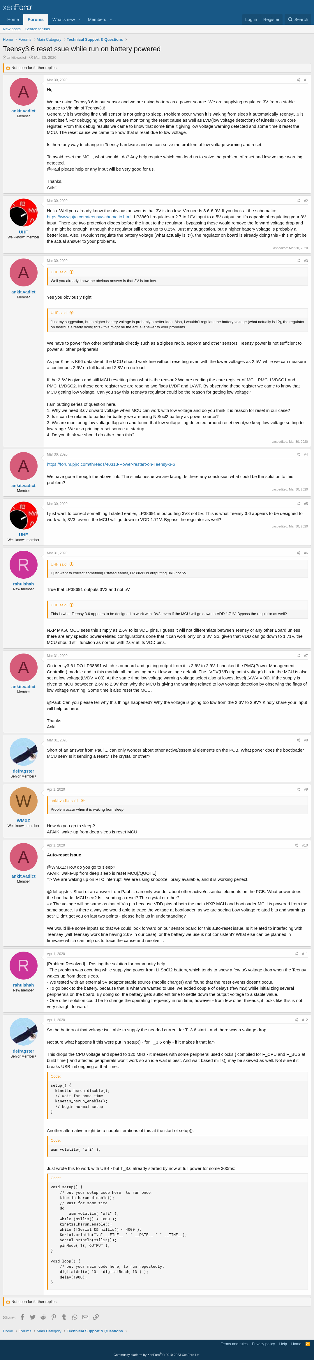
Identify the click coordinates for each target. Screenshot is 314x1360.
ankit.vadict (16, 57)
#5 (306, 504)
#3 (306, 261)
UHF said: (59, 272)
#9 (306, 789)
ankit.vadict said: (65, 800)
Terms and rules (234, 1344)
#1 (306, 80)
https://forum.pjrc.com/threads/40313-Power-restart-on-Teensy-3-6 (111, 464)
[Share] (298, 80)
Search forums (37, 29)
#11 (305, 954)
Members (97, 19)
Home (13, 19)
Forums (36, 19)
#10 (305, 845)
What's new (63, 19)
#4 (306, 454)
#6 (306, 553)
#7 (306, 656)
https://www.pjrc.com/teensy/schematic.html (89, 216)
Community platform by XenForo (157, 1355)
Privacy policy (263, 1344)
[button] (79, 19)
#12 (305, 1020)
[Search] (298, 19)
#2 (306, 201)
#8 (306, 740)
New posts (12, 29)
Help (283, 1344)
